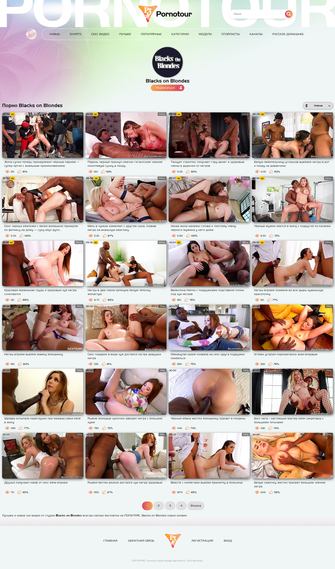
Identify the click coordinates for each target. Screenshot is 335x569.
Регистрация (202, 540)
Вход (228, 540)
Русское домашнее (288, 34)
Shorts (75, 34)
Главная (31, 34)
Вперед (196, 505)
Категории (180, 34)
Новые (54, 34)
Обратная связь (141, 540)
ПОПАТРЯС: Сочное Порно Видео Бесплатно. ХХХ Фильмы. (167, 560)
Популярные (151, 34)
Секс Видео (100, 34)
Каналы (256, 34)
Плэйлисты (230, 34)
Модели (205, 34)
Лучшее (125, 34)
